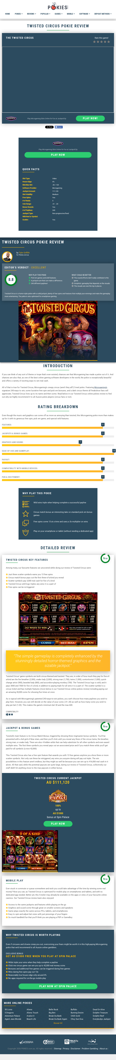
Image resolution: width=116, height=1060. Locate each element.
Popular (45, 14)
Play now (58, 154)
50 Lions (8, 1009)
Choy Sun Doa (77, 1019)
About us (103, 1048)
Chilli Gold (75, 1016)
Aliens (29, 1009)
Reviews (31, 14)
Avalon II (30, 1016)
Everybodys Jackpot (101, 1019)
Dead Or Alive (99, 1009)
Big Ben (52, 1013)
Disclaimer (75, 1048)
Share (59, 127)
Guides (59, 14)
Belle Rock (53, 1009)
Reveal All (58, 1023)
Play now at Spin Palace (58, 986)
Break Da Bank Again (58, 1019)
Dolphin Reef (98, 1016)
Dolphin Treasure (100, 1013)
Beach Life (31, 1019)
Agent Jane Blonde (13, 1019)
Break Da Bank (55, 1016)
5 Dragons (9, 1013)
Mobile (71, 14)
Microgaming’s (100, 387)
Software (84, 14)
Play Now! (90, 118)
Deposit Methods (103, 14)
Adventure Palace (12, 1016)
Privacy (66, 1048)
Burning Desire (77, 1013)
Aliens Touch (32, 1013)
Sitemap (57, 1048)
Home (7, 14)
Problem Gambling (90, 1048)
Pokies (19, 14)
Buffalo (74, 1009)
